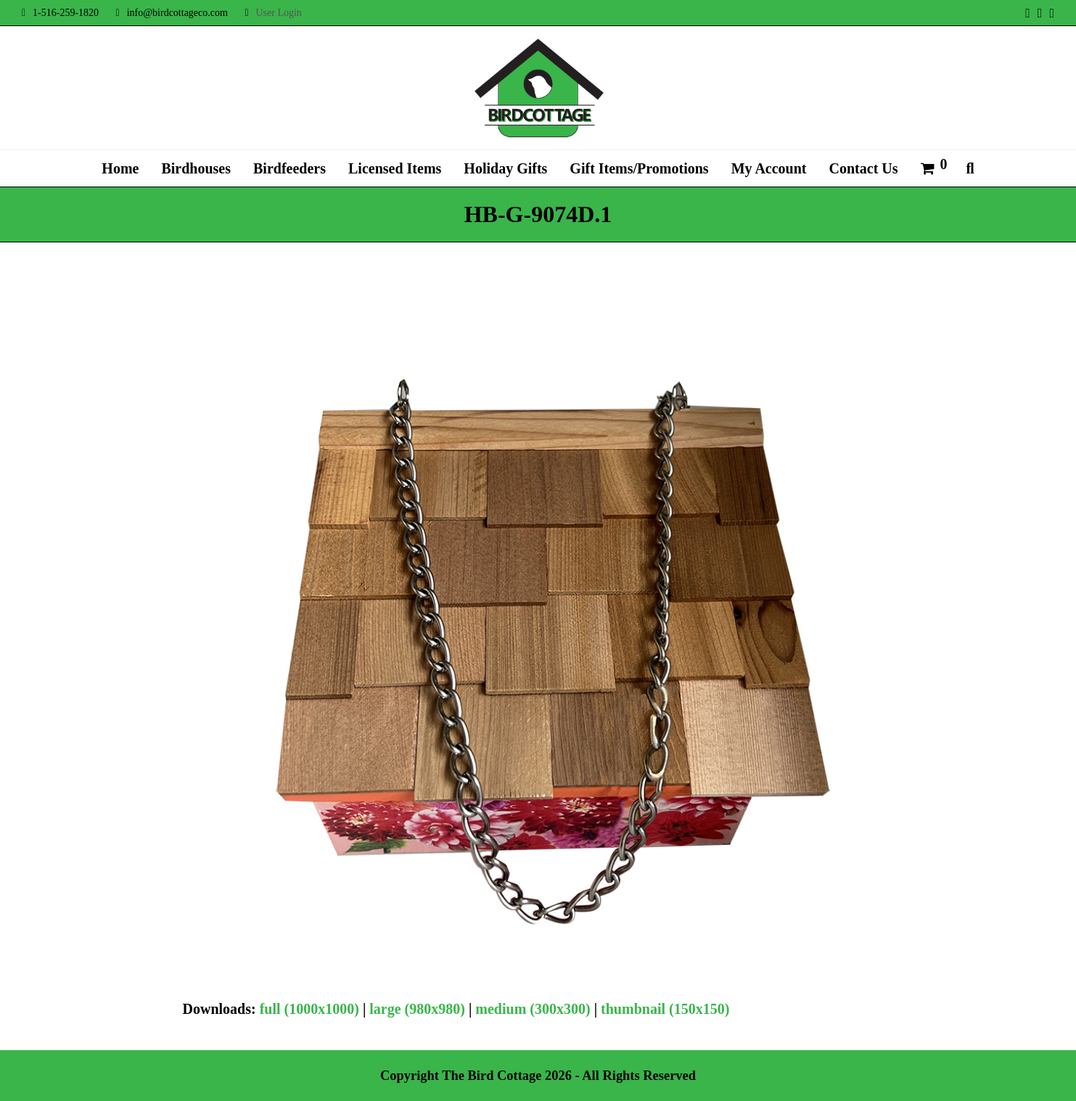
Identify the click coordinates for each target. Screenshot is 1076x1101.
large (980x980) (417, 1009)
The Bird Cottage (491, 1075)
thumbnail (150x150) (665, 1009)
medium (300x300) (532, 1009)
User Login (278, 12)
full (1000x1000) (309, 1009)
